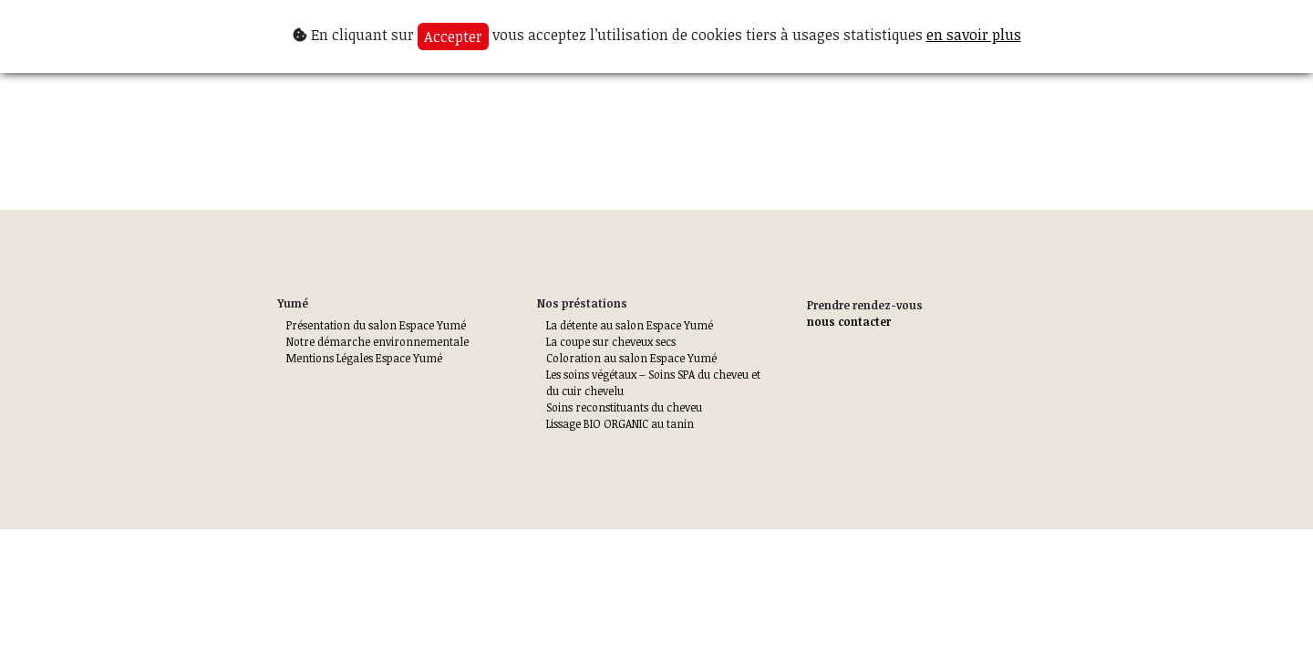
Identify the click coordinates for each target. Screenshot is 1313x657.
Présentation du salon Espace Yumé (376, 325)
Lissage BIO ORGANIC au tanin (620, 423)
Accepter (453, 36)
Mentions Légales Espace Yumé (364, 357)
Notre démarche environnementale (377, 341)
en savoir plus (973, 35)
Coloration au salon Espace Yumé (631, 357)
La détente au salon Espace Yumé (629, 325)
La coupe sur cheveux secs (611, 341)
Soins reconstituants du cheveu (624, 407)
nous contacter (849, 321)
